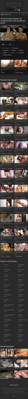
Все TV (6, 14)
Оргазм (20, 50)
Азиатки (3, 154)
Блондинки (14, 48)
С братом (24, 139)
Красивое (24, 110)
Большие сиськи (18, 72)
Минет (7, 95)
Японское (9, 154)
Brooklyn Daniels (6, 55)
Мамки (13, 50)
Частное (17, 110)
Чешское (22, 198)
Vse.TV (14, 385)
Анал (2, 72)
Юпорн (4, 53)
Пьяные (2, 198)
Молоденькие (18, 256)
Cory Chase (20, 53)
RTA (14, 396)
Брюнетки (5, 50)
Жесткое (3, 168)
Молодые (8, 110)
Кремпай (3, 241)
